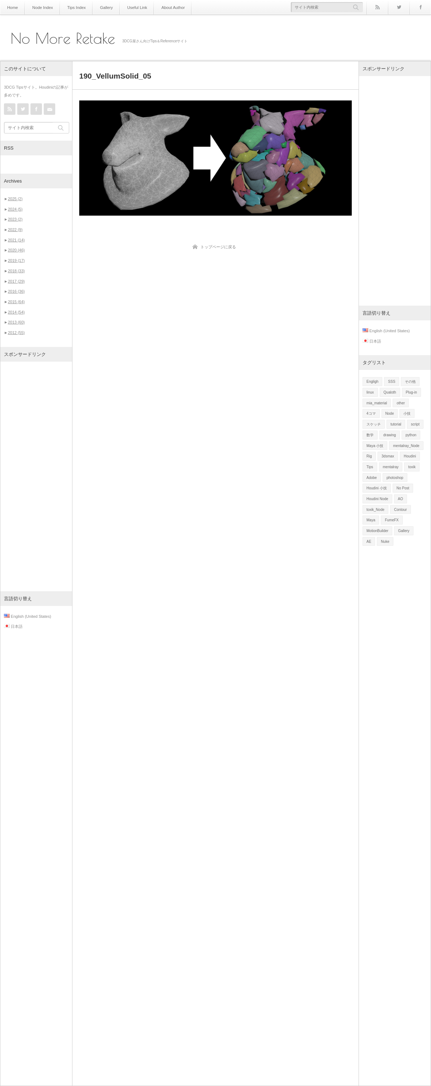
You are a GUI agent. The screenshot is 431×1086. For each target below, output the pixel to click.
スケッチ (373, 424)
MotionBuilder (377, 531)
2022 (15, 229)
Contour (400, 510)
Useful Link (129, 7)
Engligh (372, 382)
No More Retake (63, 38)
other (401, 403)
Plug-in (411, 392)
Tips (369, 467)
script (415, 424)
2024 (15, 209)
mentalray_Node (406, 446)
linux (370, 392)
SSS (391, 382)
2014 (16, 312)
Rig (369, 456)
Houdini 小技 (376, 488)
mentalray (391, 467)
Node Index (40, 7)
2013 (16, 322)
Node (389, 413)
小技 (407, 413)
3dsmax (388, 456)
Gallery (100, 7)
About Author (162, 7)
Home (12, 7)
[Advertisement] (36, 476)
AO (400, 499)
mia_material (376, 403)
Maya (370, 520)
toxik (412, 467)
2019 (16, 260)
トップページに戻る (218, 247)
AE (368, 542)
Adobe (371, 478)
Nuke (385, 542)
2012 (16, 332)
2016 (16, 291)
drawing (389, 435)
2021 (16, 240)
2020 (16, 250)
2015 (16, 302)
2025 (15, 199)
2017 (16, 281)
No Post (403, 488)
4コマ (371, 413)
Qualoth (390, 392)
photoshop (395, 478)
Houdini (410, 456)
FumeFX (391, 520)
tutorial (395, 424)
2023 (15, 219)
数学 (370, 435)
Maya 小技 (374, 446)
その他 (410, 382)
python (411, 435)
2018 (16, 271)
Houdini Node (377, 499)
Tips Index (72, 7)
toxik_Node (375, 510)
